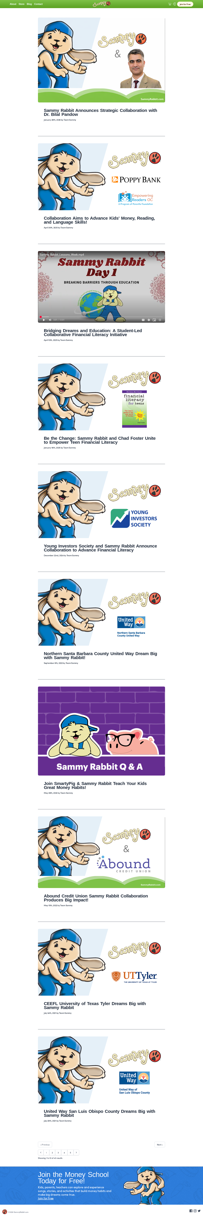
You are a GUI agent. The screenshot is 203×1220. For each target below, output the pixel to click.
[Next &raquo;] (76, 1152)
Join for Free (185, 4)
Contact (38, 4)
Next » (160, 1144)
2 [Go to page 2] (52, 1152)
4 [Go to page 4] (64, 1152)
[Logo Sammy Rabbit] (101, 4)
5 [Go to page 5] (70, 1152)
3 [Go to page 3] (58, 1152)
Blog (29, 4)
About (13, 4)
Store (21, 4)
